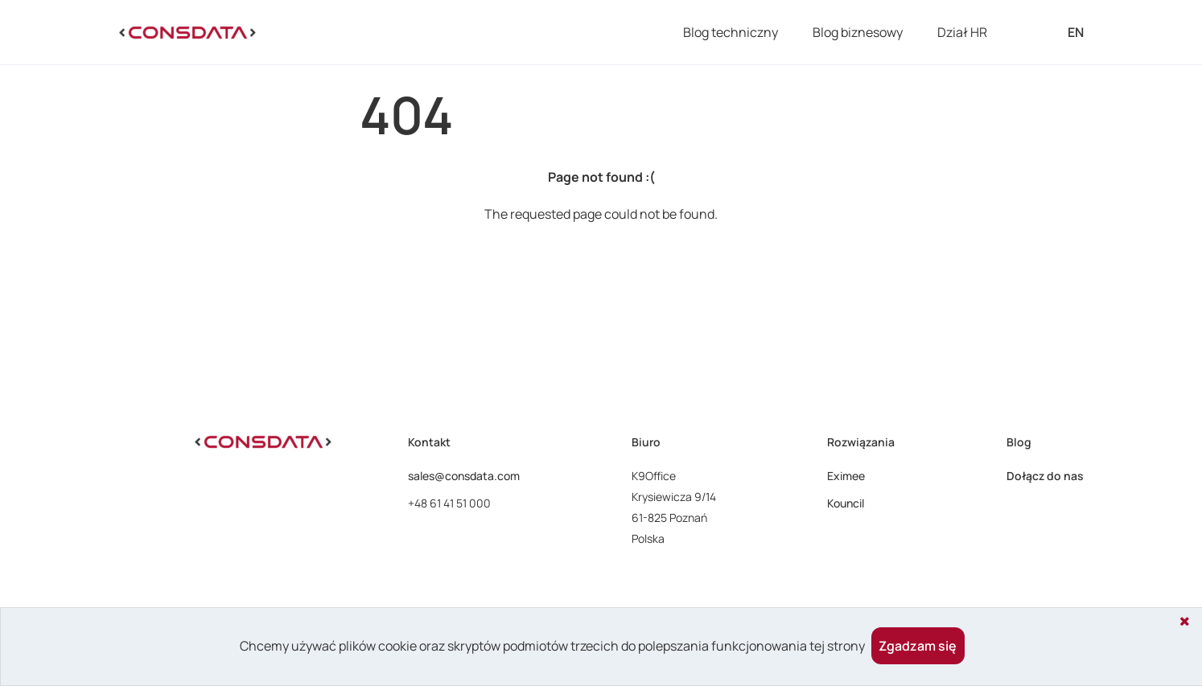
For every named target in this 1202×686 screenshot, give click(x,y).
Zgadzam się (918, 646)
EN (1076, 32)
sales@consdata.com (464, 475)
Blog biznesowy (858, 32)
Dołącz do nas (1045, 475)
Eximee (846, 475)
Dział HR (962, 32)
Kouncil (845, 503)
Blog (1018, 442)
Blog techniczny (730, 32)
